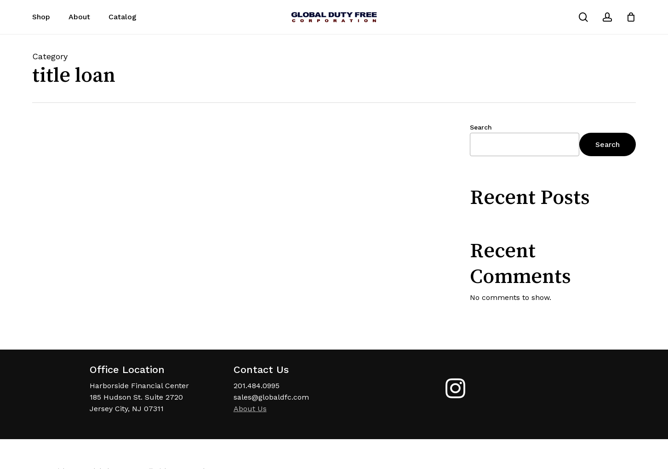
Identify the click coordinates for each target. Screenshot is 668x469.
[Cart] (631, 17)
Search (481, 127)
